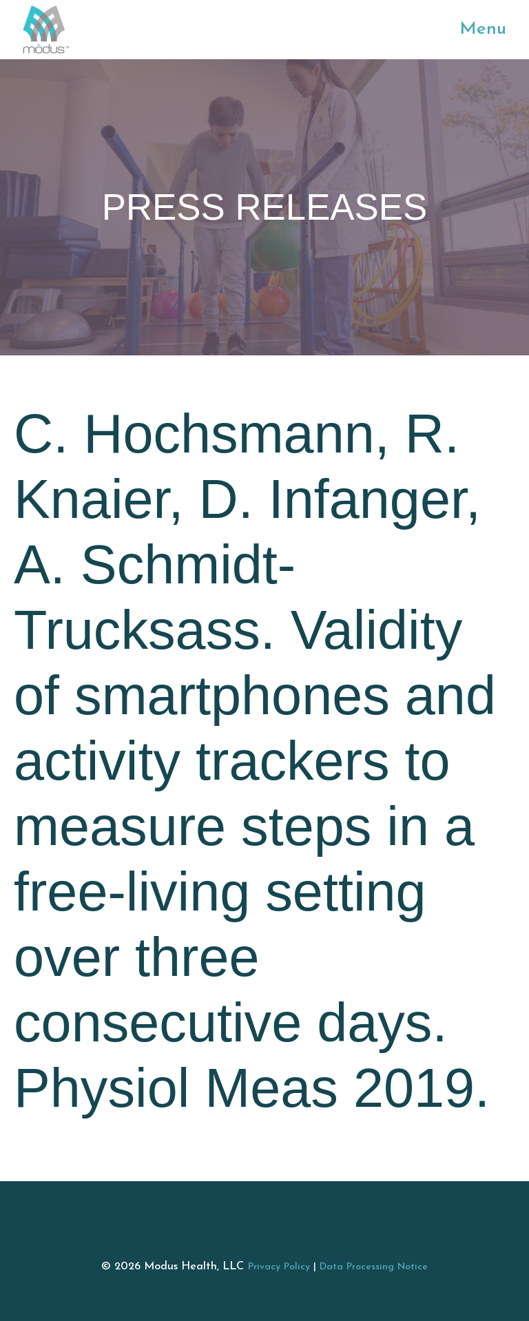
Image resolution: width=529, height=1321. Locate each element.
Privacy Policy (279, 1267)
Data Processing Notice (374, 1267)
